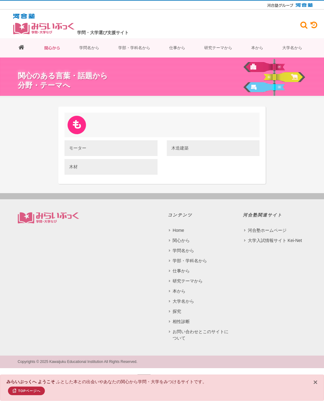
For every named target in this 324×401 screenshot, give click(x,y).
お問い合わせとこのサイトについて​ (200, 335)
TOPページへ (26, 390)
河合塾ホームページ (267, 230)
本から (257, 47)
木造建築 (180, 148)
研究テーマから (218, 47)
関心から (52, 48)
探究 (177, 311)
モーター (77, 148)
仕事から (177, 47)
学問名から (89, 47)
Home (178, 230)
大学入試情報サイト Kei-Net (275, 240)
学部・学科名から (134, 47)
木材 (73, 166)
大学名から (292, 47)
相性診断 (181, 321)
